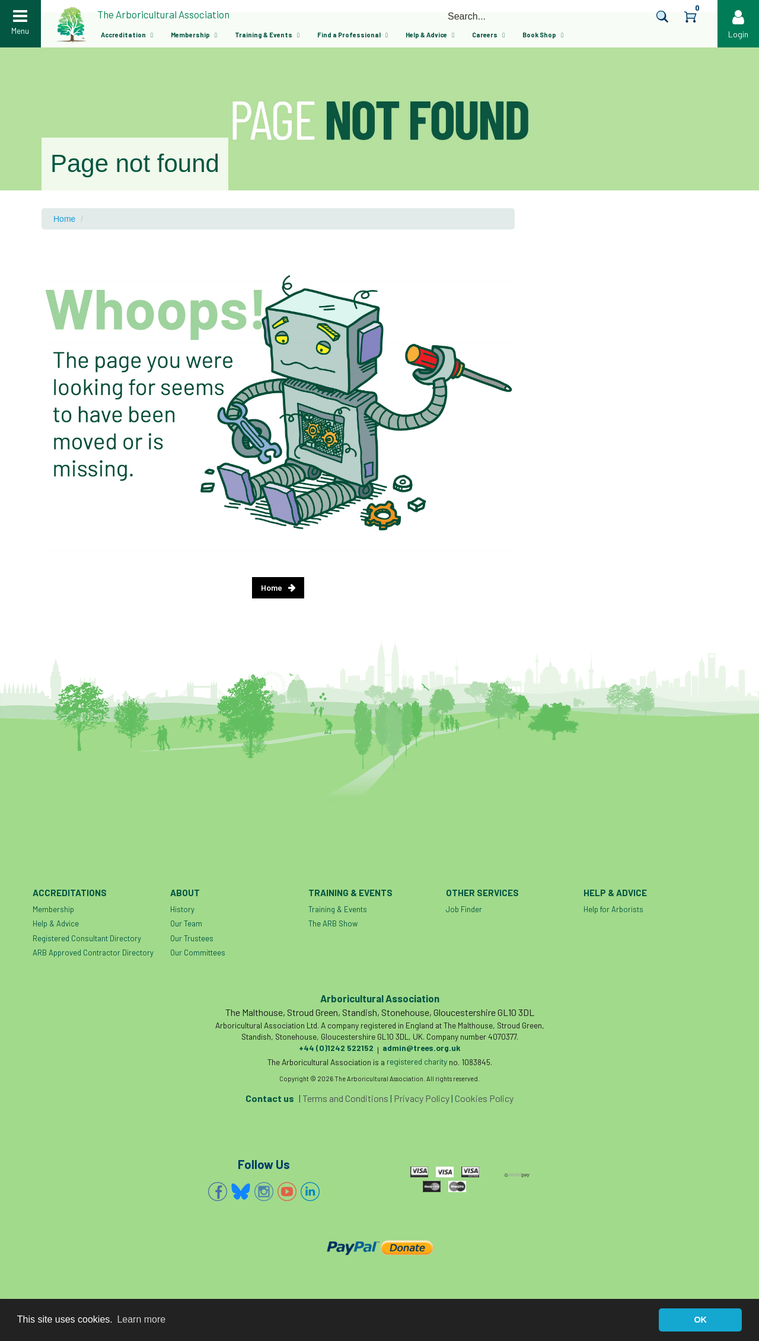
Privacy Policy (421, 1098)
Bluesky (240, 1191)
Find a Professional (349, 35)
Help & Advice (426, 35)
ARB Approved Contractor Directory (93, 952)
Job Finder (464, 909)
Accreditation (123, 35)
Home (64, 219)
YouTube (287, 1191)
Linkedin (310, 1191)
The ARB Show (333, 923)
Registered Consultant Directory (87, 938)
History (182, 909)
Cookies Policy (484, 1098)
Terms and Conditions (345, 1098)
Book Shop (539, 35)
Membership (190, 35)
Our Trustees (191, 938)
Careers (485, 35)
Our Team (186, 923)
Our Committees (197, 952)
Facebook (217, 1191)
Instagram (263, 1191)
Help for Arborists (613, 909)
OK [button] (700, 1319)
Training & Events (263, 35)
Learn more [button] (141, 1319)
